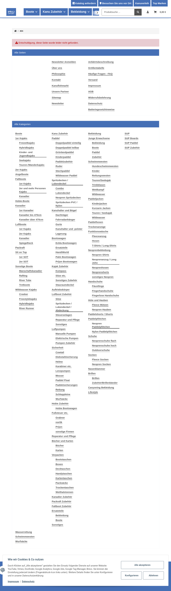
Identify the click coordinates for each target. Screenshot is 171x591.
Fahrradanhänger (65, 219)
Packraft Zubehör (61, 501)
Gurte (59, 224)
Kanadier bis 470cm (30, 215)
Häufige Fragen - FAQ (100, 73)
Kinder (96, 171)
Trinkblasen (98, 184)
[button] (147, 11)
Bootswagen (59, 238)
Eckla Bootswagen (66, 243)
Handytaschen (64, 473)
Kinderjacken (99, 203)
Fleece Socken (100, 359)
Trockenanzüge (97, 226)
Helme (59, 361)
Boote (59, 520)
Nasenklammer (96, 368)
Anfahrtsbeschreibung (101, 62)
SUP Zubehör (132, 147)
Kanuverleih (142, 3)
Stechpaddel (63, 171)
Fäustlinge (98, 286)
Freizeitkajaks (27, 142)
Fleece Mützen (100, 304)
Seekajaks (25, 160)
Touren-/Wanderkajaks (31, 165)
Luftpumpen (59, 329)
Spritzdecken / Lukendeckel (60, 182)
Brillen (92, 373)
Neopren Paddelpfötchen (101, 325)
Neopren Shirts (100, 254)
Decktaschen (63, 468)
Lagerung (61, 233)
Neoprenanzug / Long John (104, 261)
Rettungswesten (101, 175)
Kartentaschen (64, 478)
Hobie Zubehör (60, 403)
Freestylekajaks (28, 299)
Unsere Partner (60, 91)
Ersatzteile (61, 247)
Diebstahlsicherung (67, 357)
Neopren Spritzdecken (68, 197)
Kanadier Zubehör (62, 496)
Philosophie (58, 73)
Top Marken (159, 3)
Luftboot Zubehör (62, 294)
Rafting (23, 275)
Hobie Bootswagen (66, 408)
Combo (60, 188)
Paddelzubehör (64, 161)
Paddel (56, 138)
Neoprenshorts (100, 272)
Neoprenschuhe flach (104, 340)
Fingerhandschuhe (102, 290)
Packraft (20, 247)
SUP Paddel (131, 142)
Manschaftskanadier (30, 271)
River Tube (25, 280)
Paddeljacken (96, 198)
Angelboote (22, 174)
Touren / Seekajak (102, 213)
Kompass (61, 271)
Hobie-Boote (22, 201)
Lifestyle (93, 392)
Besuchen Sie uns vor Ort (116, 3)
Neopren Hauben (101, 309)
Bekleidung (62, 515)
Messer (60, 375)
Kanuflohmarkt (60, 85)
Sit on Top (21, 252)
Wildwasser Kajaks (26, 289)
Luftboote (20, 224)
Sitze (58, 299)
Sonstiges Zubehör (66, 280)
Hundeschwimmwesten (105, 166)
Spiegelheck (26, 243)
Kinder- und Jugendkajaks (27, 154)
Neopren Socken (101, 364)
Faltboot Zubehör (61, 506)
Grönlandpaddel (65, 152)
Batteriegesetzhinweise (101, 109)
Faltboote (20, 179)
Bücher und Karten (62, 441)
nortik (59, 422)
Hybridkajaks (26, 147)
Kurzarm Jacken (101, 208)
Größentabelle (96, 68)
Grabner (60, 417)
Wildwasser (98, 194)
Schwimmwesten (97, 161)
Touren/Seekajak (101, 180)
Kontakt (56, 79)
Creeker (23, 294)
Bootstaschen (63, 459)
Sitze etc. (61, 275)
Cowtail (60, 352)
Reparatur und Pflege (68, 319)
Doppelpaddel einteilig (68, 142)
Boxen (59, 464)
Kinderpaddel (63, 157)
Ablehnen (153, 575)
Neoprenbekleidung (99, 250)
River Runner (26, 308)
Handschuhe (95, 281)
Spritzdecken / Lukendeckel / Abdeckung (64, 307)
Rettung (60, 389)
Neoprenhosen (100, 267)
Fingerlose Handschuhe (105, 295)
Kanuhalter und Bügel (64, 210)
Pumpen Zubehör (65, 343)
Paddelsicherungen (66, 385)
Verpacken (58, 454)
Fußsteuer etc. (60, 412)
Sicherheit (57, 347)
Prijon (59, 426)
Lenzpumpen (63, 370)
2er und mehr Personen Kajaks (32, 190)
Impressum (94, 85)
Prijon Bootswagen (66, 261)
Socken (92, 354)
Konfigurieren (131, 575)
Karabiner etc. (63, 366)
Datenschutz (95, 103)
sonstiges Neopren (103, 277)
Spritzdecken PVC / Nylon (66, 204)
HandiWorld (62, 252)
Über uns (57, 68)
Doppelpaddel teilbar (67, 147)
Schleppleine (63, 394)
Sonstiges (61, 324)
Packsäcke (62, 483)
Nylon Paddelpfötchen (104, 331)
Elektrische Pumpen (67, 338)
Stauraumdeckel (65, 284)
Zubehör (97, 157)
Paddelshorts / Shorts (100, 314)
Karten (59, 450)
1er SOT (23, 257)
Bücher (60, 445)
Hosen (95, 240)
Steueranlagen (64, 315)
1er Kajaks (21, 138)
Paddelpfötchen (97, 318)
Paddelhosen (95, 222)
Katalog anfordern (85, 3)
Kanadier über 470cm (31, 219)
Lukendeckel (63, 193)
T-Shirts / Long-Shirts (104, 245)
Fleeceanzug (99, 236)
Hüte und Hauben (98, 300)
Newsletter (58, 103)
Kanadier (24, 196)
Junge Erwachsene (99, 138)
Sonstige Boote (24, 266)
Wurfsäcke (62, 399)
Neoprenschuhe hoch (104, 345)
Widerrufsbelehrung (99, 97)
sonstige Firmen (65, 431)
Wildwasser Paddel (66, 175)
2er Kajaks (21, 169)
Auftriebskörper (61, 289)
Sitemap (56, 97)
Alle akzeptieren (142, 565)
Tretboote (24, 284)
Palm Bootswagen (66, 257)
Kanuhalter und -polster (69, 229)
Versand (92, 79)
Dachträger (62, 215)
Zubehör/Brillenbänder (105, 382)
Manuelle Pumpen (66, 333)
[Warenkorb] (159, 11)
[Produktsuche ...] (118, 12)
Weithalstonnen (64, 492)
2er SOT (23, 261)
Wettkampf (98, 189)
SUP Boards (131, 138)
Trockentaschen (65, 487)
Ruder (59, 166)
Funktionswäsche (98, 231)
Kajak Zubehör (60, 266)
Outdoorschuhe (101, 350)
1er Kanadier (26, 210)
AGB (91, 91)
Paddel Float (63, 380)
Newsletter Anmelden (64, 62)
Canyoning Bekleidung (101, 387)
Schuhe (92, 336)
